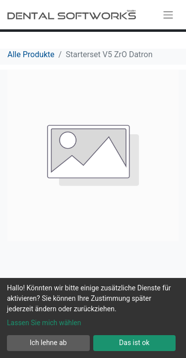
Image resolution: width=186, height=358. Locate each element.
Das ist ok (134, 343)
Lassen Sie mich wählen (44, 323)
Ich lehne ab (48, 343)
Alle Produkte (31, 54)
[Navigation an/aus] (168, 14)
